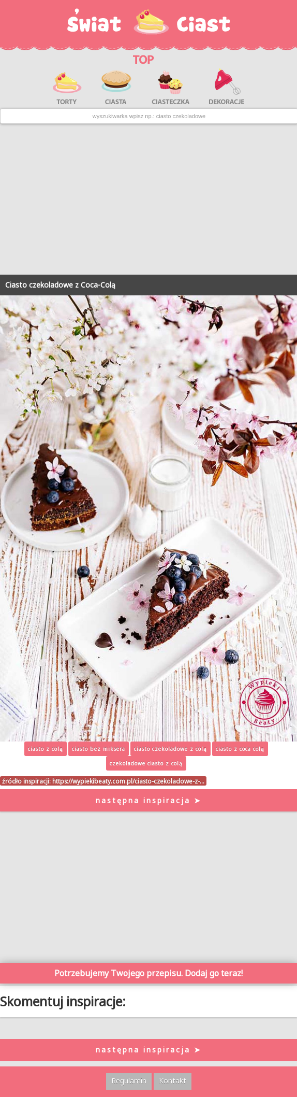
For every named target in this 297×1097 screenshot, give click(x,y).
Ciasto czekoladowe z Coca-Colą (60, 285)
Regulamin (128, 1081)
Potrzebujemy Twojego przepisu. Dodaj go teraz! (148, 973)
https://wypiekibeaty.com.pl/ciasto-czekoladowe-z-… (128, 781)
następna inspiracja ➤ (149, 800)
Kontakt (172, 1081)
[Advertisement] (148, 199)
